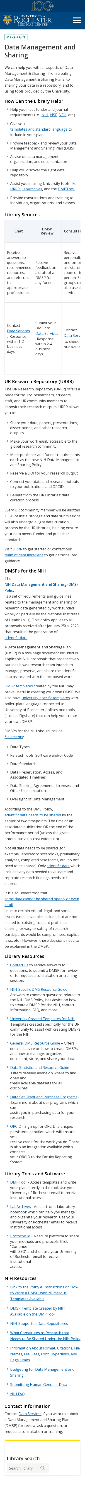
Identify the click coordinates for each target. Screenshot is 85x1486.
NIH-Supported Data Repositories (39, 1323)
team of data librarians (24, 554)
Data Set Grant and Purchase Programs (43, 1096)
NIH (44, 114)
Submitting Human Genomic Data (38, 1384)
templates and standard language (39, 129)
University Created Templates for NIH (42, 1018)
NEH (62, 114)
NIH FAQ (17, 1393)
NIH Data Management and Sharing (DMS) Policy (41, 587)
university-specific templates (46, 697)
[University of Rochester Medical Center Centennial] (42, 6)
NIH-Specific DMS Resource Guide (38, 989)
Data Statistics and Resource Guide (39, 1067)
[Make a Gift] (16, 37)
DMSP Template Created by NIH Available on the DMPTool (37, 1311)
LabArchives (32, 188)
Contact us (19, 964)
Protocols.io (20, 1235)
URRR (15, 188)
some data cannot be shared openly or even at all (42, 901)
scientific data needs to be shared (33, 815)
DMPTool (66, 188)
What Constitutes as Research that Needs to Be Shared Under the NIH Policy (45, 1335)
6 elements (14, 736)
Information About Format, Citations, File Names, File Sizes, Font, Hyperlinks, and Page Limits (45, 1354)
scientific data (16, 637)
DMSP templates (19, 686)
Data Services (18, 330)
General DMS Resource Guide (35, 1043)
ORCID (15, 1126)
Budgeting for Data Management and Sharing (42, 1372)
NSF (53, 114)
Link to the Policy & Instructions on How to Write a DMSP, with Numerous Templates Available (44, 1293)
